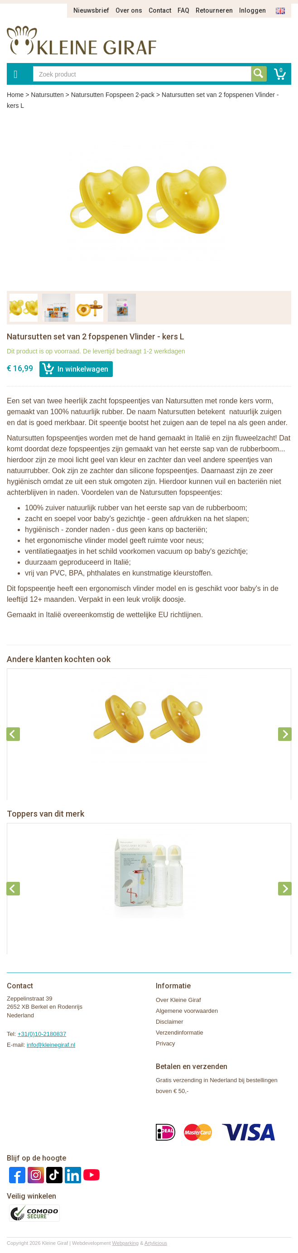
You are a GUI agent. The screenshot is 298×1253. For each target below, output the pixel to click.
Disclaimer (169, 1021)
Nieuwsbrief (91, 10)
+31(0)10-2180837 (42, 1033)
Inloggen (252, 10)
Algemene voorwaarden (187, 1010)
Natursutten (47, 94)
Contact (160, 10)
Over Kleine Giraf (178, 1000)
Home (15, 94)
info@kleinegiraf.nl (51, 1044)
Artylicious (155, 1243)
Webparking (125, 1243)
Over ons (128, 10)
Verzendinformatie (179, 1032)
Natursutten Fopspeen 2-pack (112, 94)
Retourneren (214, 10)
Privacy (165, 1043)
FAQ (183, 10)
